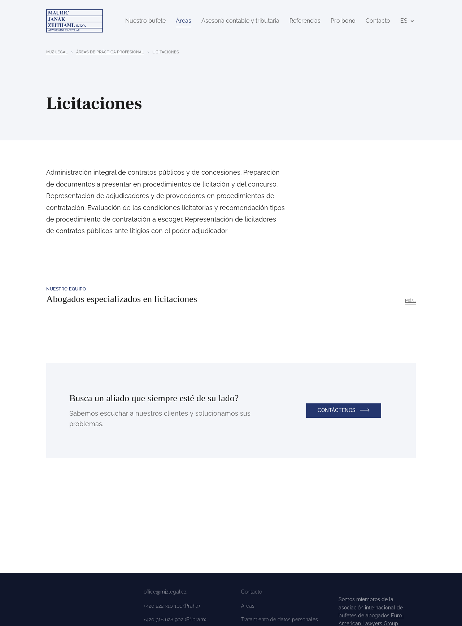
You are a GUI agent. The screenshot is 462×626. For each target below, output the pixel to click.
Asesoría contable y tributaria (240, 21)
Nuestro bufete (145, 21)
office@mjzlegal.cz (165, 593)
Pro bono (343, 21)
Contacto (378, 21)
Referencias (305, 21)
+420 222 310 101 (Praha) (172, 607)
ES (403, 21)
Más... (410, 302)
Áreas (183, 21)
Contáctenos (337, 412)
